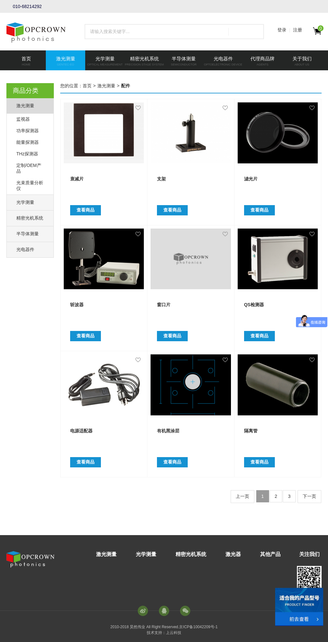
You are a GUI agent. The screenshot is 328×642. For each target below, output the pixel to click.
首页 (87, 85)
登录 (281, 29)
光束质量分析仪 (29, 185)
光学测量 (25, 202)
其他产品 (270, 554)
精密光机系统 (29, 218)
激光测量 (25, 105)
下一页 (309, 496)
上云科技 (173, 632)
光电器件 (25, 249)
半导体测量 (27, 233)
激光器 (233, 554)
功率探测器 (27, 130)
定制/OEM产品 (28, 168)
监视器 (23, 119)
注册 (297, 29)
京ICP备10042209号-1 (198, 627)
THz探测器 (27, 153)
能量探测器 (27, 142)
